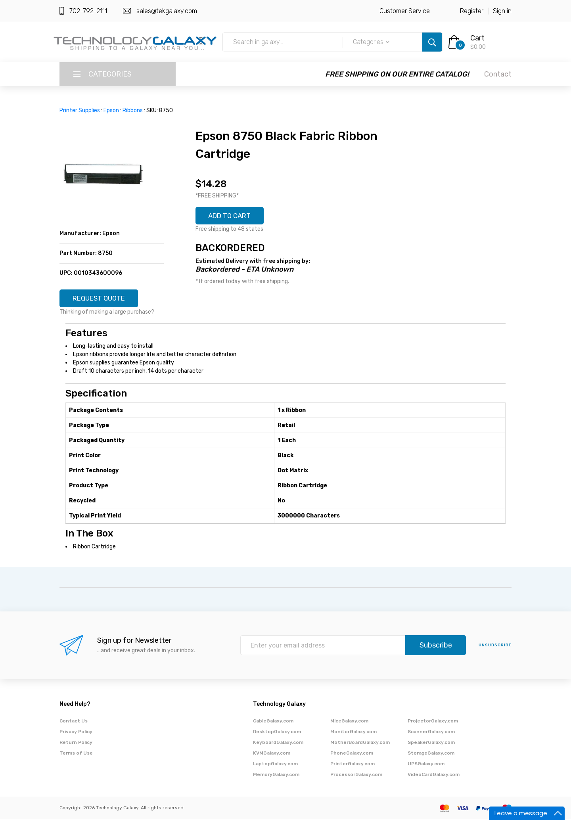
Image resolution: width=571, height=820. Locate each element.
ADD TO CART (232, 216)
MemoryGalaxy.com (276, 775)
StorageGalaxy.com (431, 754)
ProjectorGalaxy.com (433, 722)
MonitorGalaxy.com (353, 733)
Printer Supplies (79, 110)
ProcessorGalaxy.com (356, 775)
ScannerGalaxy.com (431, 733)
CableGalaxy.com (273, 722)
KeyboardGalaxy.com (278, 743)
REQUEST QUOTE (101, 299)
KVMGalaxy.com (271, 754)
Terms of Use (76, 754)
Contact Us (73, 722)
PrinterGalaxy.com (352, 765)
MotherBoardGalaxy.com (360, 743)
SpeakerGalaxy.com (431, 743)
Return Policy (75, 743)
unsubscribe (495, 646)
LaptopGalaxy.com (275, 765)
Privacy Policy (75, 733)
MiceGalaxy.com (349, 722)
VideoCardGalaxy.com (434, 775)
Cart (477, 38)
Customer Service (404, 11)
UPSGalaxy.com (426, 765)
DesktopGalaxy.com (277, 733)
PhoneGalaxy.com (351, 754)
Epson (111, 110)
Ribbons (133, 110)
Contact (498, 74)
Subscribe (436, 646)
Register (471, 11)
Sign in (502, 11)
